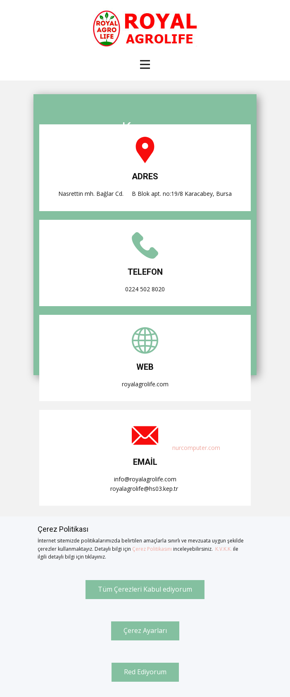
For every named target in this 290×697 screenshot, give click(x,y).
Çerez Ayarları (145, 630)
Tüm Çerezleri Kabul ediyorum (145, 589)
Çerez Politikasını (152, 548)
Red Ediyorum (145, 671)
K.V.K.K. (223, 548)
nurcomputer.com (196, 448)
